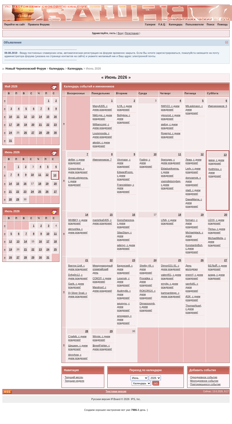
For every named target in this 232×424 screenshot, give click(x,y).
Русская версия (100, 399)
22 (47, 124)
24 (10, 132)
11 (17, 116)
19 (25, 124)
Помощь (222, 24)
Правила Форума (39, 24)
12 (25, 116)
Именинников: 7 (102, 159)
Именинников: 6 (217, 106)
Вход (120, 33)
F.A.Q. (162, 24)
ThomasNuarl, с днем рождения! (194, 309)
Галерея (150, 24)
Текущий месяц (74, 377)
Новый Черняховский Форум (25, 68)
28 (40, 132)
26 (25, 132)
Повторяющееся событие (205, 384)
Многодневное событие (204, 380)
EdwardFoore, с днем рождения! (125, 176)
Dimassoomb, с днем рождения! (147, 307)
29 (47, 132)
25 (39, 191)
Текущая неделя (74, 380)
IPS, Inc (135, 399)
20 (32, 124)
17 (10, 124)
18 (17, 124)
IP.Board (115, 399)
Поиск (210, 24)
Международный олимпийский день (102, 269)
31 (10, 140)
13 (32, 116)
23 (55, 124)
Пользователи (195, 24)
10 (10, 116)
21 (40, 124)
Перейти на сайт (14, 24)
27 (32, 132)
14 (40, 116)
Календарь (175, 24)
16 (55, 116)
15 (47, 116)
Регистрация (132, 33)
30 (55, 132)
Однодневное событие (203, 377)
